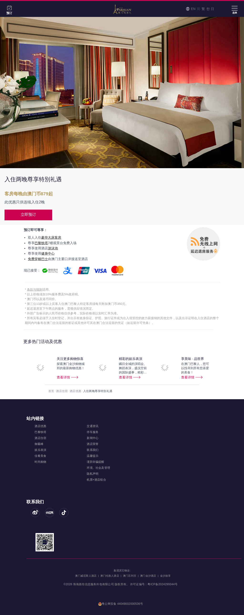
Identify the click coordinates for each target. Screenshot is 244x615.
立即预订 (28, 214)
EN (193, 9)
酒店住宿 (62, 391)
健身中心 (48, 253)
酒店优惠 (75, 391)
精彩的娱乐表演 (130, 359)
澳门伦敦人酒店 (109, 575)
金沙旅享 (165, 575)
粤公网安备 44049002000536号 (120, 604)
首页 (51, 391)
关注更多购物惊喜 (70, 359)
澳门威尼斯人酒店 (86, 575)
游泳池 (53, 248)
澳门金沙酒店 (148, 575)
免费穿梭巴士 (38, 259)
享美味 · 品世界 (192, 359)
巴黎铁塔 (41, 243)
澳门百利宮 (129, 575)
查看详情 (63, 377)
